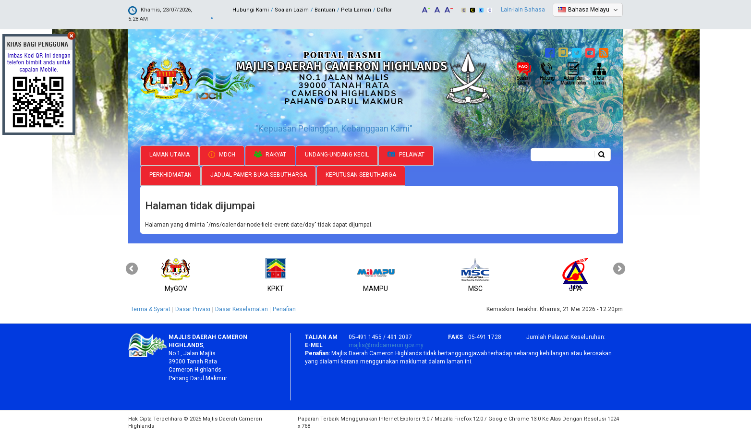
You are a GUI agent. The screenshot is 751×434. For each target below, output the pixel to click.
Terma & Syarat (150, 308)
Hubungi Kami (250, 10)
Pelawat (406, 153)
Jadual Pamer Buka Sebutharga (258, 173)
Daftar (384, 10)
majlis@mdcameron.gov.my (386, 344)
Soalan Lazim (292, 10)
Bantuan (325, 10)
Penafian (284, 308)
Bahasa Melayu (588, 9)
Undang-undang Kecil (337, 153)
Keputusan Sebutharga (361, 173)
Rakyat (270, 153)
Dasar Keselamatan (241, 308)
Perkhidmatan (170, 173)
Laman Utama (169, 153)
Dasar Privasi (192, 308)
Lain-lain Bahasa (523, 9)
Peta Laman (356, 10)
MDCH (221, 153)
